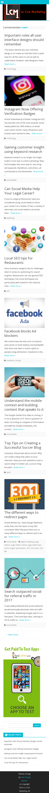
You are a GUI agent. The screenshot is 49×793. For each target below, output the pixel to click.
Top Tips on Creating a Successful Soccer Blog (22, 445)
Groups (18, 360)
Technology (11, 69)
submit (25, 27)
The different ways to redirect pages (21, 514)
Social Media (11, 180)
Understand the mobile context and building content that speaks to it (24, 405)
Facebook (10, 360)
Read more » (10, 64)
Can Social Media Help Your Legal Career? (22, 190)
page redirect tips (34, 545)
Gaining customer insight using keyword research (24, 149)
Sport (8, 472)
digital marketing (27, 542)
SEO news (35, 548)
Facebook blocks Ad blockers (20, 333)
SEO (8, 291)
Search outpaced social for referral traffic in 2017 (22, 596)
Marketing (10, 218)
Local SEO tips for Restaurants (18, 260)
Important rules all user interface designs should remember (24, 39)
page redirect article (19, 545)
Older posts (11, 634)
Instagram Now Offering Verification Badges (23, 111)
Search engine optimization (15, 548)
